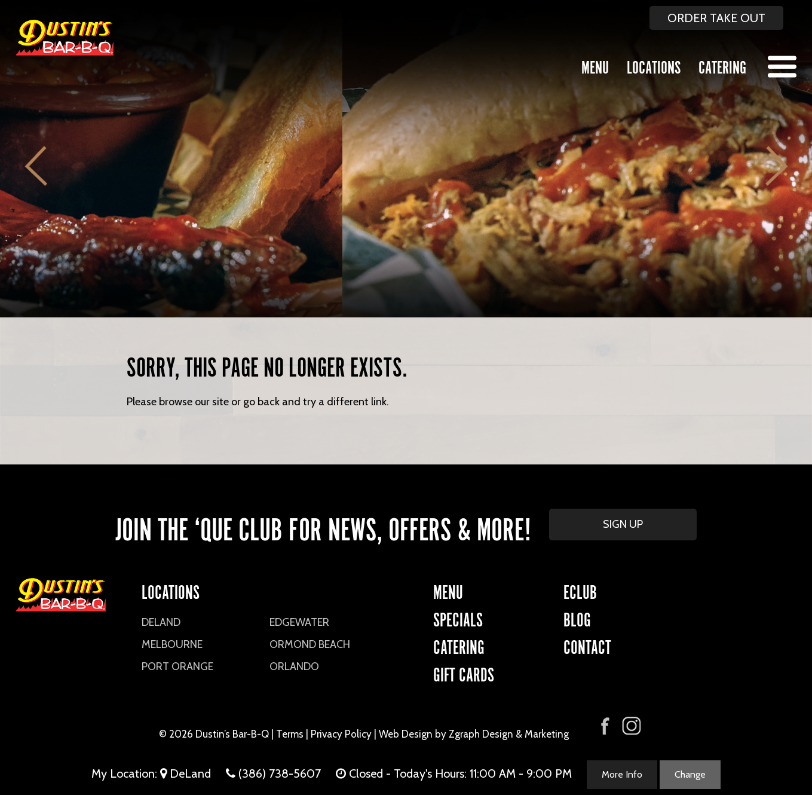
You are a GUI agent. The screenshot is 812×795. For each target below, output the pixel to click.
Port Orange (177, 666)
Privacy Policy (341, 734)
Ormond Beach (309, 644)
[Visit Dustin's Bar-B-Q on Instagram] (631, 726)
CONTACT (587, 645)
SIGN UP (623, 524)
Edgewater (299, 622)
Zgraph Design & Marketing (509, 734)
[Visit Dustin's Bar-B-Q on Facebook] (605, 724)
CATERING (459, 645)
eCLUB (580, 590)
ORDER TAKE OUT (716, 18)
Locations (654, 65)
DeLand (161, 622)
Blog (577, 618)
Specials (458, 618)
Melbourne (172, 644)
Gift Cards (463, 673)
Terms (290, 734)
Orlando (294, 666)
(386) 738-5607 (279, 773)
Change (690, 774)
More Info (622, 774)
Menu (595, 65)
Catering (722, 65)
